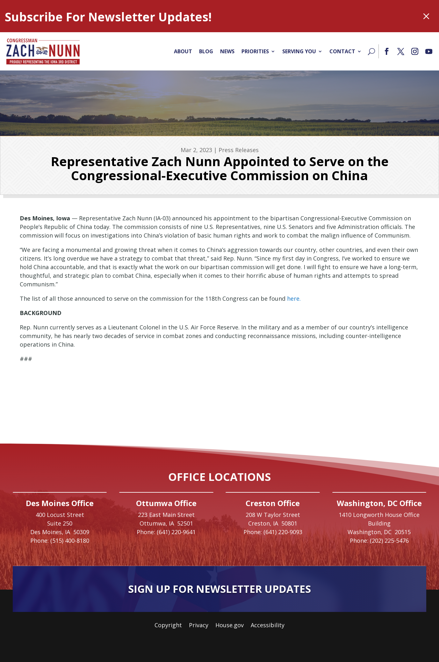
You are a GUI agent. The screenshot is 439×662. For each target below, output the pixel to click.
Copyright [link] (168, 626)
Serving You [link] (299, 51)
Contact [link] (342, 51)
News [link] (227, 51)
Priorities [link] (255, 51)
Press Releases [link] (239, 150)
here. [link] (294, 298)
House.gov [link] (229, 626)
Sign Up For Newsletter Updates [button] (219, 589)
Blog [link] (206, 51)
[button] (387, 51)
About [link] (183, 51)
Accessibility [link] (267, 626)
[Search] (371, 51)
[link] (43, 51)
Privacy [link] (198, 626)
